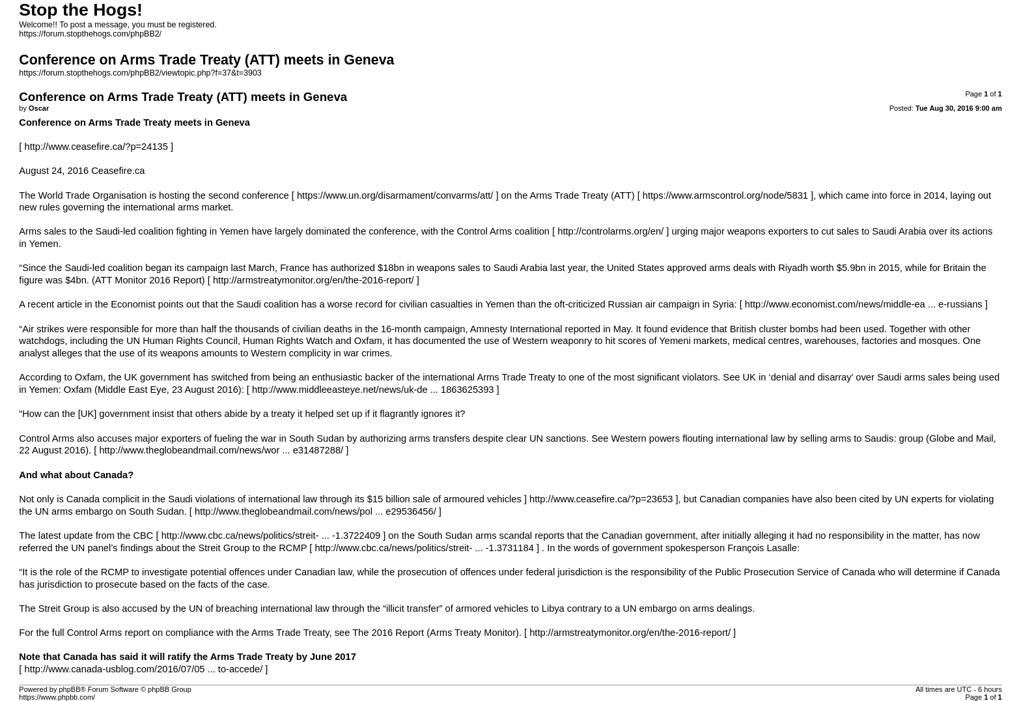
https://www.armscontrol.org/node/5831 (725, 195)
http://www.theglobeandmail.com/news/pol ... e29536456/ (315, 511)
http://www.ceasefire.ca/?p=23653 (601, 499)
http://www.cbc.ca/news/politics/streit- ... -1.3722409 (270, 535)
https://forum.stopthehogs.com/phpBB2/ (90, 33)
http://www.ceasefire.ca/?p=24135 (95, 146)
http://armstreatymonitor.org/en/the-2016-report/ (313, 280)
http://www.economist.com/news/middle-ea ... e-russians (864, 304)
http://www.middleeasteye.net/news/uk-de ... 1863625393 (373, 389)
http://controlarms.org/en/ (610, 231)
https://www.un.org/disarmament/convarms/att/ (395, 195)
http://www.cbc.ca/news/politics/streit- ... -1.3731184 (424, 548)
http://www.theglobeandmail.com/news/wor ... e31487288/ (221, 450)
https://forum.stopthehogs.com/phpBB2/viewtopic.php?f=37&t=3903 (140, 73)
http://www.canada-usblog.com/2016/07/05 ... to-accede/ (143, 669)
